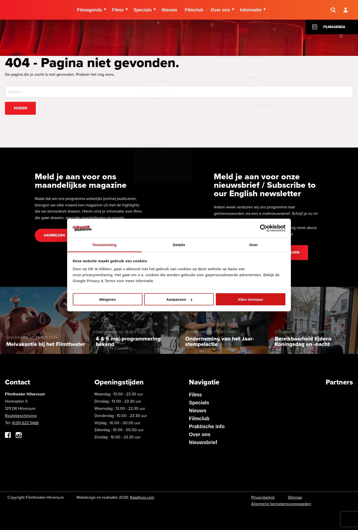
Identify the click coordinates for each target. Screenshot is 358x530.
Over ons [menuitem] (220, 9)
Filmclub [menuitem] (194, 9)
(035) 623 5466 (25, 423)
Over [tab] (253, 244)
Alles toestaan (250, 299)
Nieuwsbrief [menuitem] (203, 442)
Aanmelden (54, 235)
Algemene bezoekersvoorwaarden (281, 504)
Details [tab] (179, 244)
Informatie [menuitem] (251, 9)
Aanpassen (179, 299)
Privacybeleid (262, 497)
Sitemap (295, 497)
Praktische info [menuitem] (206, 426)
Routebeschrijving (21, 415)
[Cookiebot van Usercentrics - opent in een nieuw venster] (263, 228)
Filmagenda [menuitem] (89, 9)
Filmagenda (334, 27)
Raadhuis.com (142, 497)
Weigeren (107, 299)
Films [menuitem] (118, 9)
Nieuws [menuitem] (169, 9)
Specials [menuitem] (143, 9)
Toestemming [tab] (104, 244)
